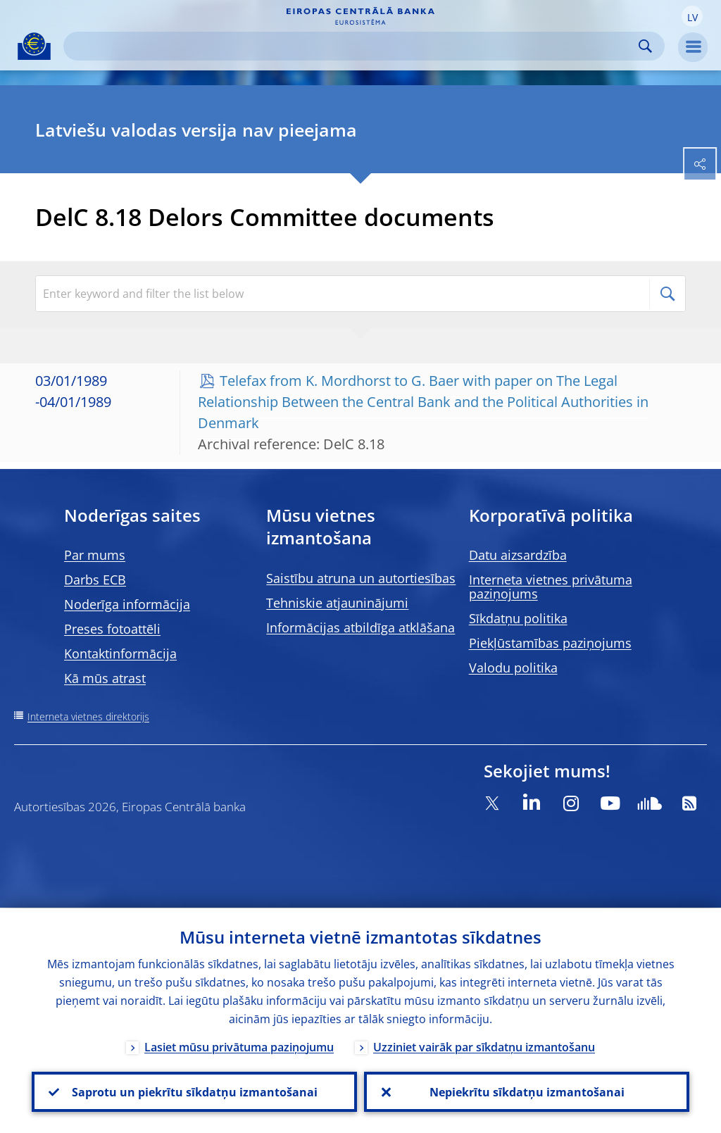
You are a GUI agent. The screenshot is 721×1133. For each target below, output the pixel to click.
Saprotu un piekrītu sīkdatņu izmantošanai (195, 1091)
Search (645, 46)
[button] (692, 16)
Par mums (94, 554)
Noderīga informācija (127, 604)
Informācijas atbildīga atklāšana (360, 627)
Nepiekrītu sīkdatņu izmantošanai (527, 1091)
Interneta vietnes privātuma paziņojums (550, 586)
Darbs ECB (95, 579)
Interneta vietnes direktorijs (88, 716)
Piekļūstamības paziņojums (550, 642)
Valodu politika (513, 667)
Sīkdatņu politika (518, 618)
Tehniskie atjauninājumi (337, 602)
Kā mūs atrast (105, 678)
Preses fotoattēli (112, 628)
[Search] (353, 46)
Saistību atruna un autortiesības (361, 578)
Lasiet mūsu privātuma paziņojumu (239, 1046)
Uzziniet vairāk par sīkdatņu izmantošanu (484, 1046)
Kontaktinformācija (120, 653)
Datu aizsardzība (518, 554)
